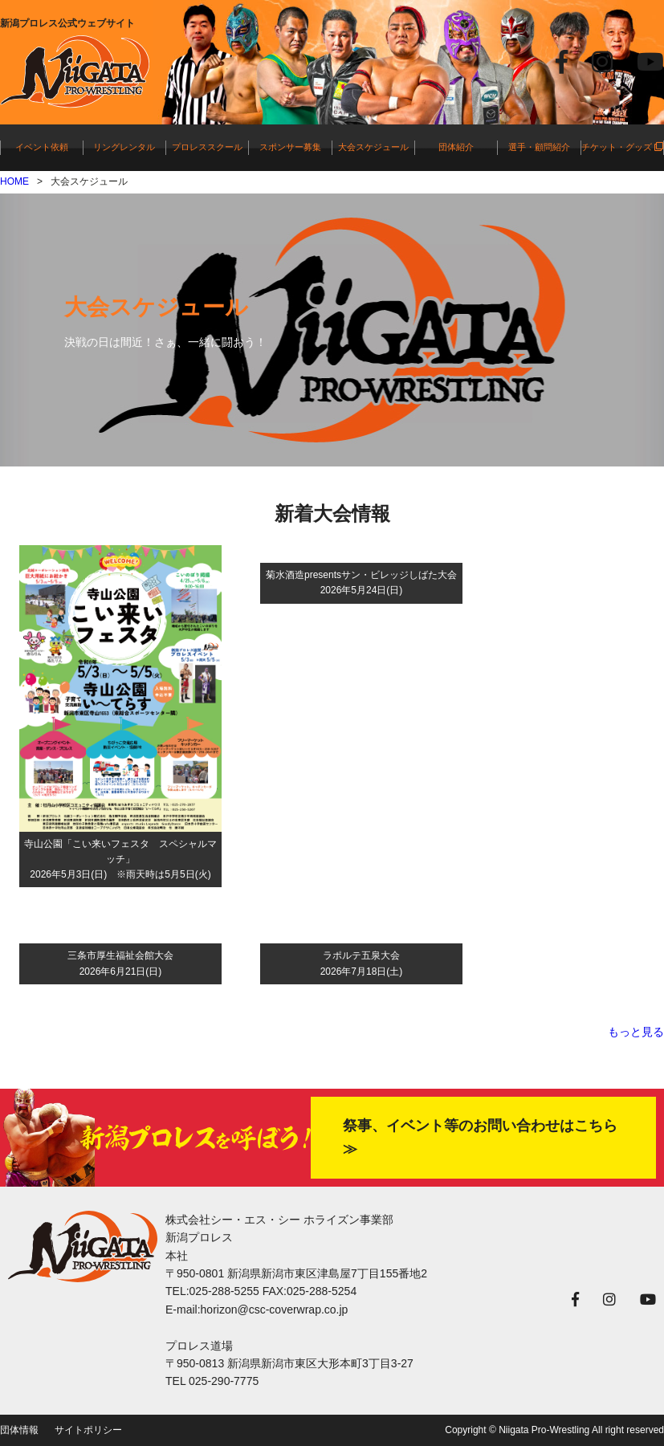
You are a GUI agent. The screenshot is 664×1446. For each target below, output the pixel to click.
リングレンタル (124, 147)
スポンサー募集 (290, 147)
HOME (14, 181)
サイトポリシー (88, 1430)
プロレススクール (207, 147)
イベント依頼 (41, 147)
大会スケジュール (373, 147)
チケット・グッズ (622, 147)
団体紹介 (456, 147)
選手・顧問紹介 (539, 147)
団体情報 (19, 1430)
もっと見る (636, 1031)
